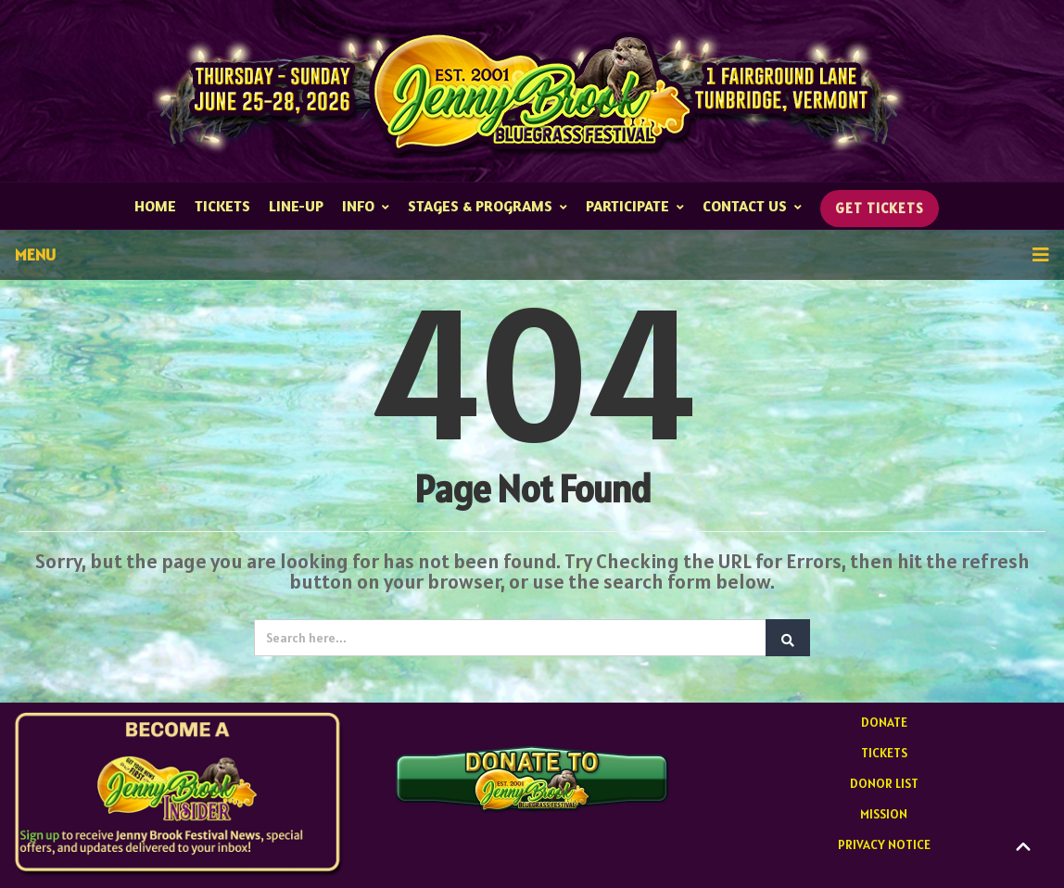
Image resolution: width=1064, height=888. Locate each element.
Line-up (296, 206)
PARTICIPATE (635, 206)
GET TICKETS (879, 208)
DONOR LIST (884, 783)
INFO (365, 206)
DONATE (884, 722)
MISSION (883, 814)
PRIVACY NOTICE (884, 844)
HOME (155, 206)
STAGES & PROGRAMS (487, 206)
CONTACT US (752, 206)
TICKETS (222, 206)
